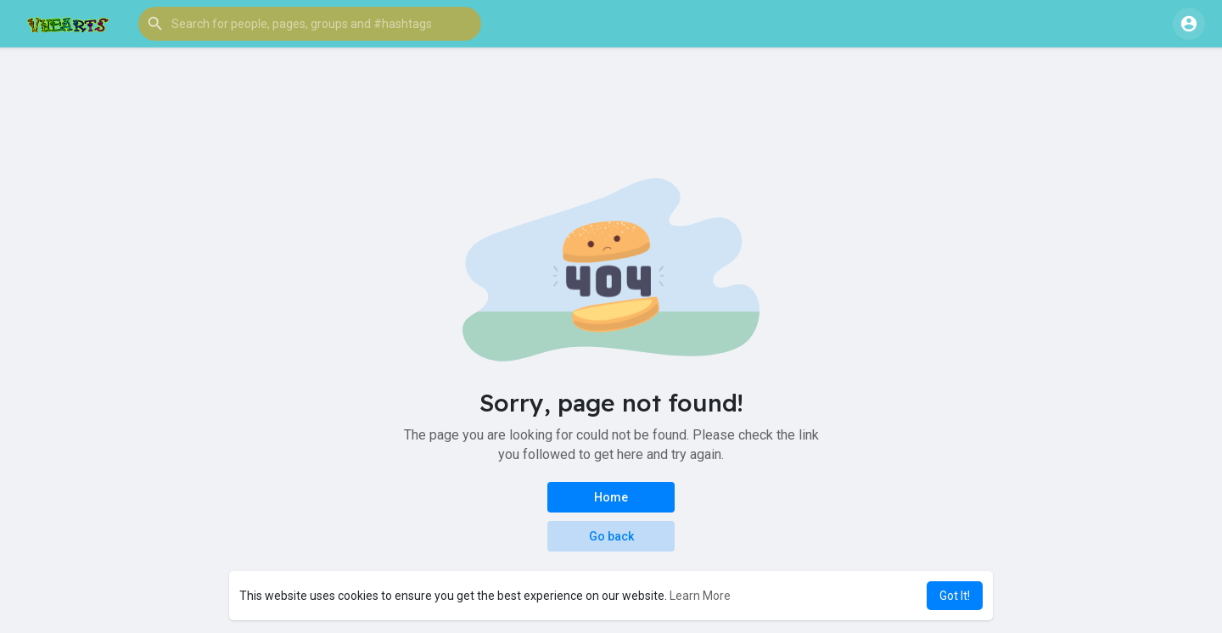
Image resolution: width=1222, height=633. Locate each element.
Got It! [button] (954, 595)
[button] (309, 24)
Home (611, 497)
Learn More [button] (700, 595)
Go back (611, 536)
